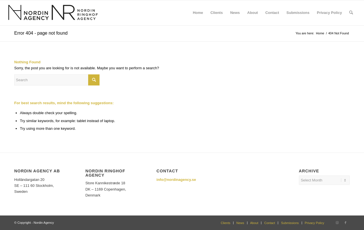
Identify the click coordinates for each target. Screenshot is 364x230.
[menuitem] (198, 12)
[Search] (351, 12)
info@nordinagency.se (176, 179)
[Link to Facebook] (345, 222)
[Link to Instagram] (337, 222)
